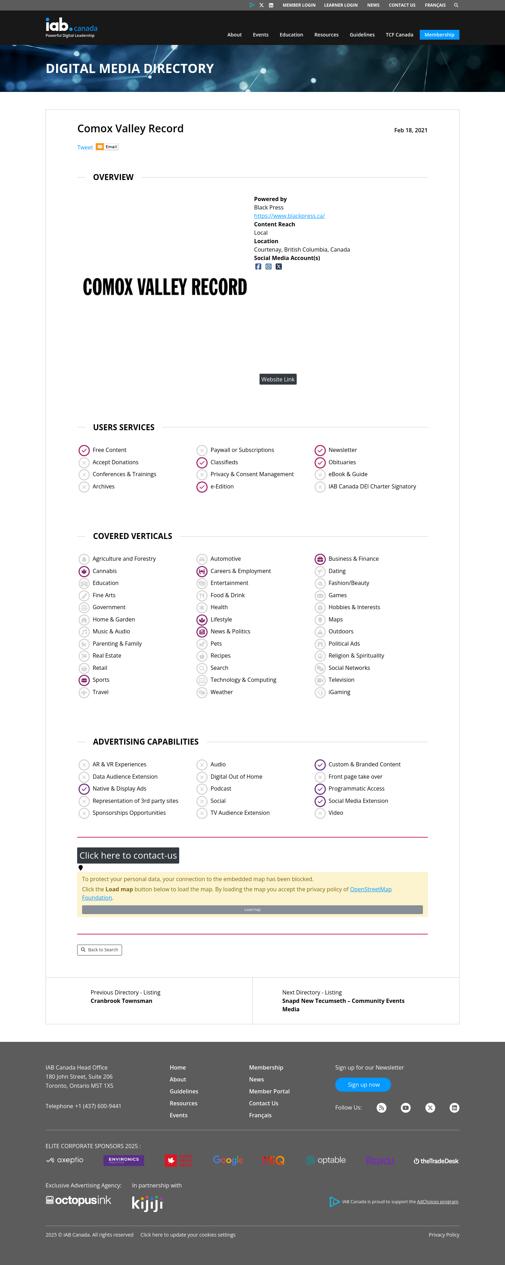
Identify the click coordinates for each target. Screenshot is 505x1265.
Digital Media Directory (130, 68)
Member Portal (269, 1091)
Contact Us (402, 5)
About (235, 34)
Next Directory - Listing (348, 1000)
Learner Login (341, 5)
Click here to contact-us (128, 855)
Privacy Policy (444, 1234)
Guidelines (362, 34)
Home (178, 1067)
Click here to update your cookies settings (188, 1234)
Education (291, 34)
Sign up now (363, 1084)
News (373, 5)
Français (435, 5)
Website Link (278, 379)
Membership (439, 34)
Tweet (85, 147)
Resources (326, 34)
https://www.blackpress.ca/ (289, 216)
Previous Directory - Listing (156, 996)
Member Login (299, 5)
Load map (252, 909)
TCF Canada (399, 34)
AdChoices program (437, 1201)
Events (261, 34)
